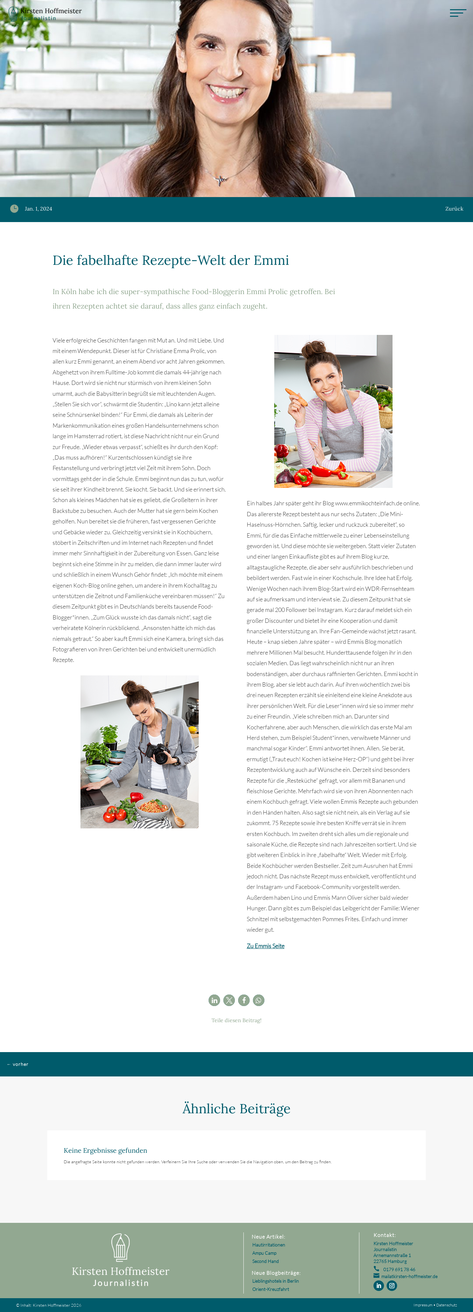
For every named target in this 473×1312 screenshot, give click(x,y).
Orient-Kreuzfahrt (270, 1289)
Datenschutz (446, 1304)
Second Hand (265, 1261)
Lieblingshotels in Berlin (275, 1281)
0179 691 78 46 (399, 1269)
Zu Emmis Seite (265, 945)
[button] (214, 1000)
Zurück (454, 208)
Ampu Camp (264, 1253)
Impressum (423, 1304)
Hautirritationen (268, 1245)
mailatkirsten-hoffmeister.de (409, 1276)
